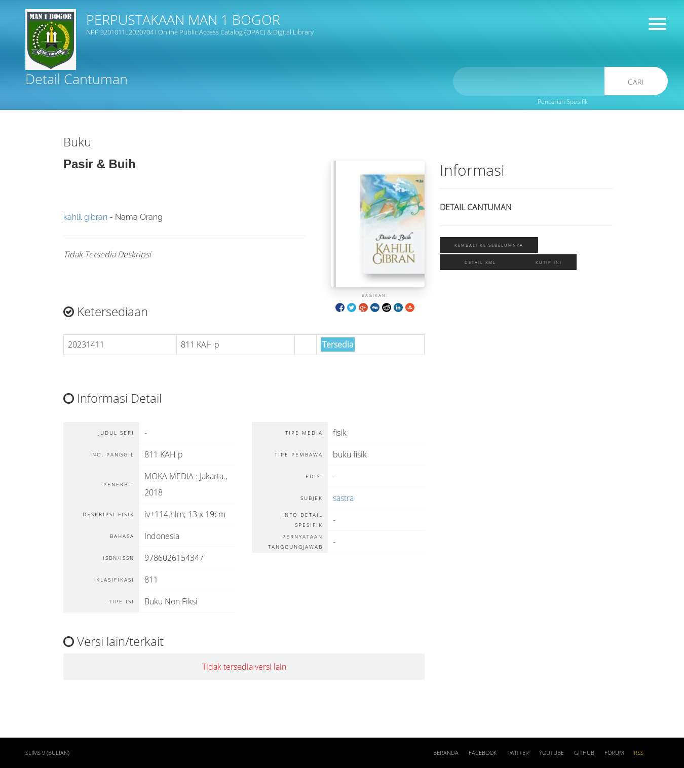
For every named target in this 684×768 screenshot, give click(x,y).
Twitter (518, 752)
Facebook (483, 752)
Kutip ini (549, 262)
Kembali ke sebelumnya (488, 245)
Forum (614, 752)
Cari (636, 82)
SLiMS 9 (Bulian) (47, 752)
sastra (343, 498)
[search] (529, 81)
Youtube (551, 752)
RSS (638, 752)
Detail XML (480, 262)
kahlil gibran (85, 217)
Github (584, 752)
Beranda (446, 752)
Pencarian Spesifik (563, 101)
